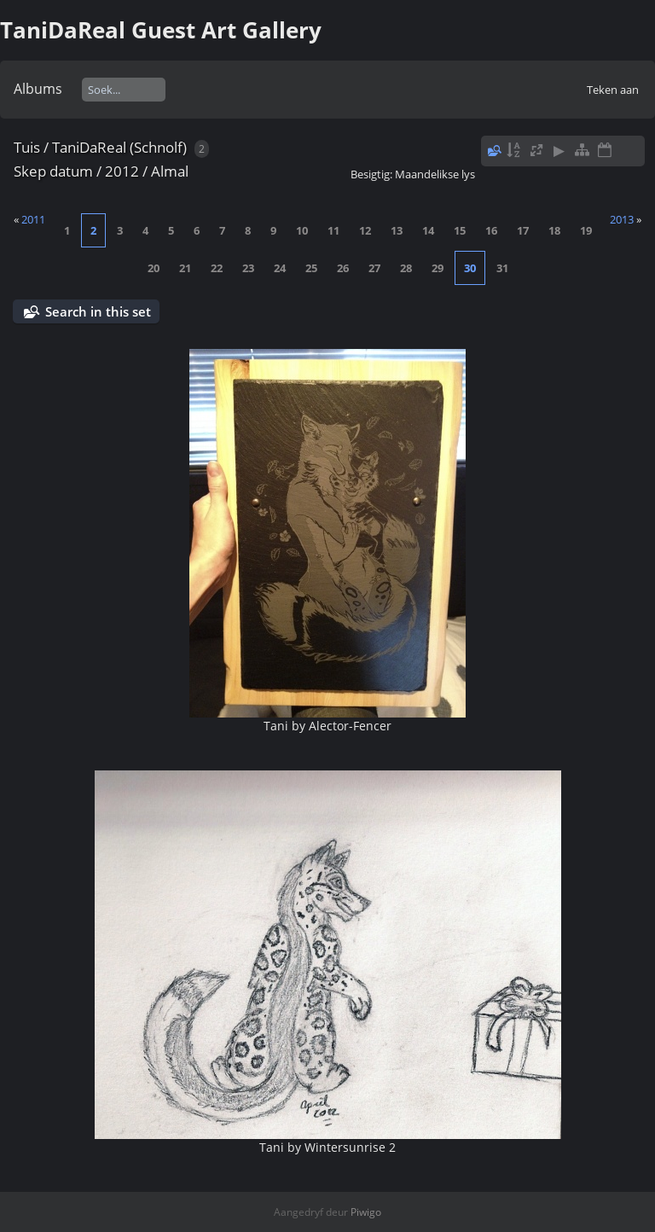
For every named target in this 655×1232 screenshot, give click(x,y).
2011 (33, 219)
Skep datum (53, 171)
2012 (122, 171)
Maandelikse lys (435, 174)
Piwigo (366, 1212)
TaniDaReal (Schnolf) (119, 147)
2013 (622, 219)
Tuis (27, 147)
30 (470, 268)
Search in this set (98, 311)
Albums (38, 88)
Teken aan (613, 89)
